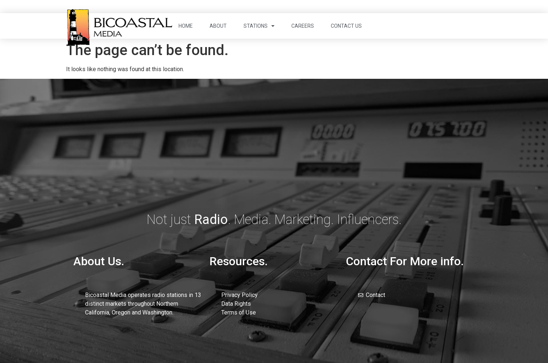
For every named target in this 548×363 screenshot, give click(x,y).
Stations (259, 26)
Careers (302, 26)
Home (186, 26)
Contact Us (346, 26)
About (218, 26)
